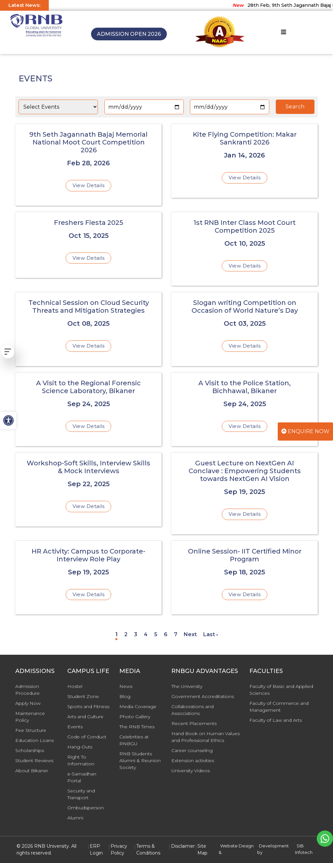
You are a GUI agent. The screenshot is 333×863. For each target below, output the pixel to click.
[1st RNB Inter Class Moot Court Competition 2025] (244, 249)
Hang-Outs (79, 747)
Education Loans (34, 740)
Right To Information (80, 760)
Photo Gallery (134, 716)
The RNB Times (136, 727)
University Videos (190, 771)
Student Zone (83, 696)
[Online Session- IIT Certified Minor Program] (244, 578)
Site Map (202, 849)
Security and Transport (81, 794)
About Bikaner (31, 771)
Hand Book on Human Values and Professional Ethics (205, 737)
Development (274, 845)
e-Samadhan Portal (81, 777)
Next (190, 634)
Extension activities (192, 760)
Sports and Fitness (88, 706)
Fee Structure (30, 730)
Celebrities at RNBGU (134, 740)
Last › (210, 634)
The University (186, 686)
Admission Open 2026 (129, 34)
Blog (124, 696)
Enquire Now (305, 431)
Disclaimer (183, 846)
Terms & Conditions (148, 849)
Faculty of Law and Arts (275, 720)
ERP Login (96, 849)
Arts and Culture (85, 716)
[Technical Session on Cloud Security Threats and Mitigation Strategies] (88, 329)
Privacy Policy (119, 849)
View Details (88, 185)
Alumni (75, 818)
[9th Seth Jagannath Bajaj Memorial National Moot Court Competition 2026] (88, 165)
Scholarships (29, 750)
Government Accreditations (202, 696)
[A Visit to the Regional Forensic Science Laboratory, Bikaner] (88, 409)
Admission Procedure (27, 689)
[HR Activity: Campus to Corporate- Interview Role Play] (88, 578)
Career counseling (192, 750)
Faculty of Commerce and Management (279, 706)
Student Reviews (34, 760)
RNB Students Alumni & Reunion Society (140, 760)
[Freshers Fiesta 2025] (88, 245)
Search (295, 106)
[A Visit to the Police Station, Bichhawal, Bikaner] (244, 409)
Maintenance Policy (30, 716)
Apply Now (28, 703)
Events (75, 727)
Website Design (237, 845)
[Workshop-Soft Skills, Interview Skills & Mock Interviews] (88, 490)
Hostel (74, 686)
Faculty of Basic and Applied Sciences (281, 689)
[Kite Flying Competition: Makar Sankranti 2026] (244, 161)
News (125, 686)
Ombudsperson (85, 808)
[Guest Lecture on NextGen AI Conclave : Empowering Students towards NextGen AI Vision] (244, 493)
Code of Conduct (86, 737)
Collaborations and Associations (192, 710)
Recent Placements (194, 723)
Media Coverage (137, 706)
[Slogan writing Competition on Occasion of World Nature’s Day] (244, 329)
